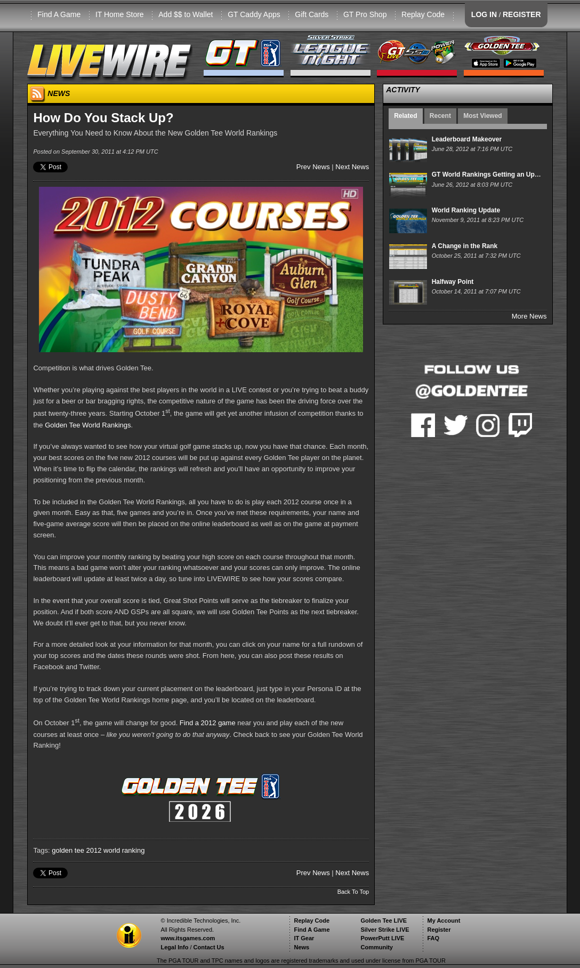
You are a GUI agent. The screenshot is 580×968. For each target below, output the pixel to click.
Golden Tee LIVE (383, 920)
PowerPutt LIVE (382, 938)
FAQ (433, 938)
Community (376, 947)
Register (438, 929)
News (301, 947)
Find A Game (58, 14)
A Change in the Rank (465, 246)
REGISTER (522, 14)
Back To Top (353, 891)
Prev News (313, 167)
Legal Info (174, 947)
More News (529, 316)
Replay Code (423, 14)
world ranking (123, 850)
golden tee (68, 850)
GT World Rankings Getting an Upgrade (492, 174)
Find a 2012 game (208, 723)
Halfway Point (453, 281)
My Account (443, 920)
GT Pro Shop (364, 14)
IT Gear (304, 938)
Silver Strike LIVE (384, 929)
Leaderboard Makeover (467, 139)
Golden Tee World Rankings (88, 425)
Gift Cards (311, 14)
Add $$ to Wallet (185, 14)
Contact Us (209, 947)
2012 (94, 850)
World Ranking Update (466, 210)
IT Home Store (119, 14)
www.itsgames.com (187, 938)
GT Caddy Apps (254, 14)
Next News (352, 167)
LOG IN (484, 14)
